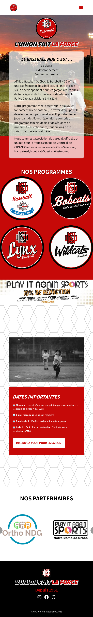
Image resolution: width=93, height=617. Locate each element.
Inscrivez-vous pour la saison (38, 443)
